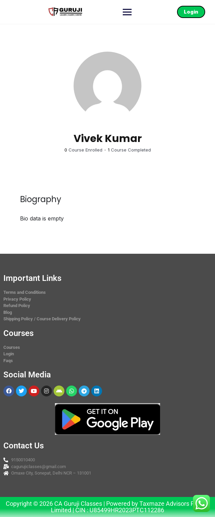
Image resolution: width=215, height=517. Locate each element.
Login (190, 12)
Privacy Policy (17, 299)
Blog (7, 312)
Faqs (8, 360)
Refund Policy (16, 305)
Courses (11, 347)
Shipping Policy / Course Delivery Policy (42, 318)
